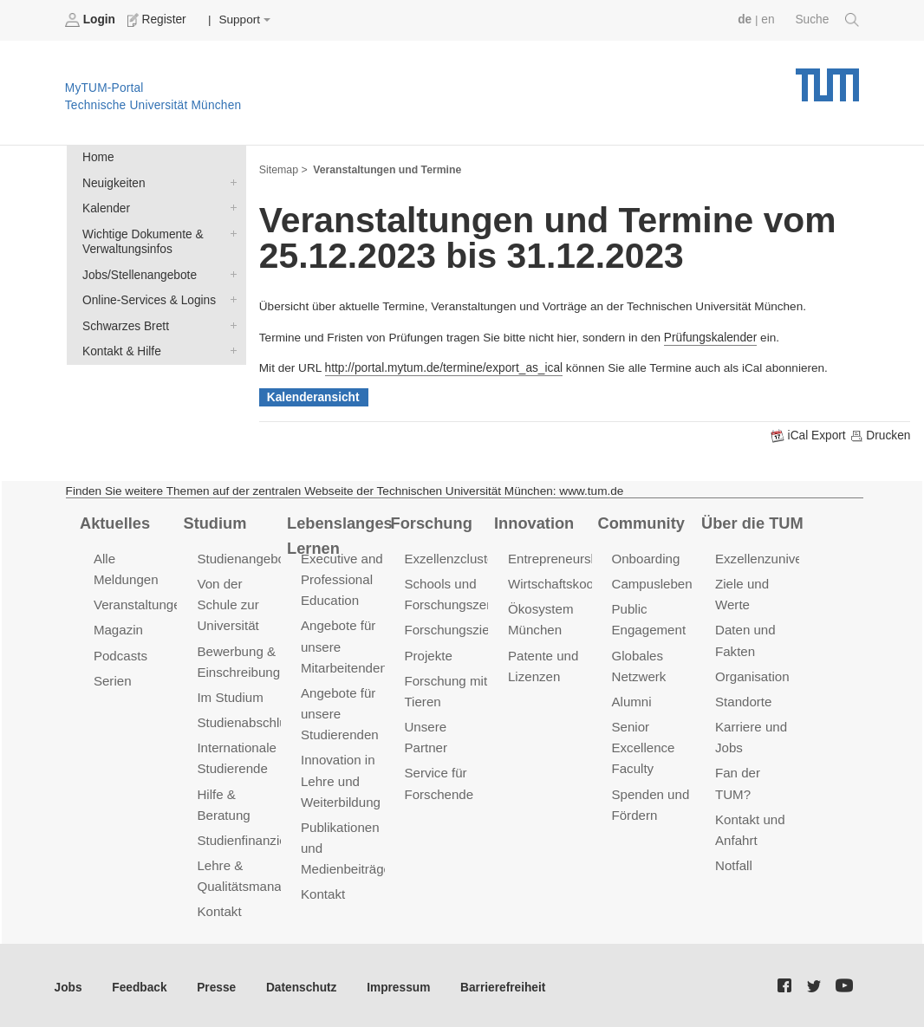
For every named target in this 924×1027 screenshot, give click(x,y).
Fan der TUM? (756, 770)
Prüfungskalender (710, 336)
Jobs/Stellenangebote (230, 273)
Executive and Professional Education (341, 578)
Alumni (631, 699)
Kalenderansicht (313, 396)
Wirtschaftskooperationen (581, 582)
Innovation (533, 521)
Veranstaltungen (140, 603)
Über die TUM (752, 521)
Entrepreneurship (558, 557)
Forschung (431, 521)
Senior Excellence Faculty (642, 746)
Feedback (139, 983)
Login (92, 20)
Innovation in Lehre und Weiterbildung (340, 778)
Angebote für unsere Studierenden (339, 712)
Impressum (395, 983)
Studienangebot (242, 557)
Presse (215, 983)
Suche (827, 20)
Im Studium (230, 695)
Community (641, 521)
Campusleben (651, 582)
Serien (112, 679)
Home (98, 157)
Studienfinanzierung (254, 836)
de (745, 19)
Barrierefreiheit (499, 983)
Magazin (118, 628)
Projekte (428, 654)
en (768, 19)
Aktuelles (114, 521)
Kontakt (219, 907)
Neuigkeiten (230, 182)
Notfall (733, 841)
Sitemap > (283, 170)
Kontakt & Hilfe (230, 348)
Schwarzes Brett (230, 323)
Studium (214, 521)
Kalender (230, 207)
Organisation (752, 674)
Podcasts (120, 654)
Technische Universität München (827, 78)
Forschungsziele (451, 628)
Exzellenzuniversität (772, 557)
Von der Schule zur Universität (227, 603)
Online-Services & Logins (230, 298)
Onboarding (645, 557)
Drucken (879, 435)
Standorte (743, 699)
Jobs (68, 983)
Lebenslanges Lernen (339, 534)
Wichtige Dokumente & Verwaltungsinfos (230, 232)
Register (158, 20)
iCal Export (810, 435)
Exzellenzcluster (451, 557)
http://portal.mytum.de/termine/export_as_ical (443, 367)
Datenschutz (299, 983)
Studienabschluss (247, 720)
